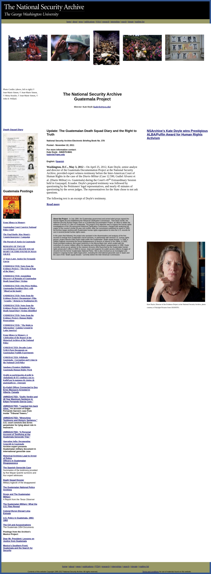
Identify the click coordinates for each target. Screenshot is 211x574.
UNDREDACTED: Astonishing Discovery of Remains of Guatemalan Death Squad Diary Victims (19, 278)
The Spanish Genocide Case (17, 467)
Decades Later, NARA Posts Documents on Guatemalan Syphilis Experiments (18, 350)
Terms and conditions (150, 572)
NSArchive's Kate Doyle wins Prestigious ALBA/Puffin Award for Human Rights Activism (177, 134)
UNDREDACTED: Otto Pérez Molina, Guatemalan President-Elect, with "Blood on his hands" (20, 288)
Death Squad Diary (13, 129)
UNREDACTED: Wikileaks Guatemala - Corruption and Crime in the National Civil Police (20, 360)
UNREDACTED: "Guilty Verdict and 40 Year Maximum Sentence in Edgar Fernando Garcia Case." (20, 399)
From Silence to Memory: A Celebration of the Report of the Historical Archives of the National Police (18, 339)
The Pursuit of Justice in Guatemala (19, 241)
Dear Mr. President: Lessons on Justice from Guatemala (18, 540)
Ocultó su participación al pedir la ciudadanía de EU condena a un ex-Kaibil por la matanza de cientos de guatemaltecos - (19, 379)
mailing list (139, 21)
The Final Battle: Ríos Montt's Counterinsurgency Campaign (16, 235)
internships (115, 21)
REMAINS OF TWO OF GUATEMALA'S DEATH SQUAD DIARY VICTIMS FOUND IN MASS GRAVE (19, 250)
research (105, 21)
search (124, 21)
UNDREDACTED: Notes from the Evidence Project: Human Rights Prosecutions (18, 318)
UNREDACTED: (11, 347)
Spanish (60, 161)
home (69, 21)
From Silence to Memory (14, 222)
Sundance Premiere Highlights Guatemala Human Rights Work (17, 368)
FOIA (98, 21)
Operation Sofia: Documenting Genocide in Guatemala (16, 442)
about (75, 21)
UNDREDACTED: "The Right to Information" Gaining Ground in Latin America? (18, 328)
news (81, 21)
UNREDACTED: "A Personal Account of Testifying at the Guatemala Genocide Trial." (17, 434)
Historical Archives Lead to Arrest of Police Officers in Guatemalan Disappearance (20, 459)
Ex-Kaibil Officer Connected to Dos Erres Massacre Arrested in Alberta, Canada (20, 390)
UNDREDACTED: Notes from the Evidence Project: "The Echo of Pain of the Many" (19, 268)
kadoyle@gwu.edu (102, 107)
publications (89, 21)
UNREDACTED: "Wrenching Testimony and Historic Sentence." (20, 419)
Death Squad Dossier (13, 480)
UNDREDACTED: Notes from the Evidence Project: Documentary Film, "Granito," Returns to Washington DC (20, 298)
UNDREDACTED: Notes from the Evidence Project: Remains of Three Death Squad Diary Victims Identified (20, 308)
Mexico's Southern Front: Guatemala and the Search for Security (18, 548)
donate (131, 21)
